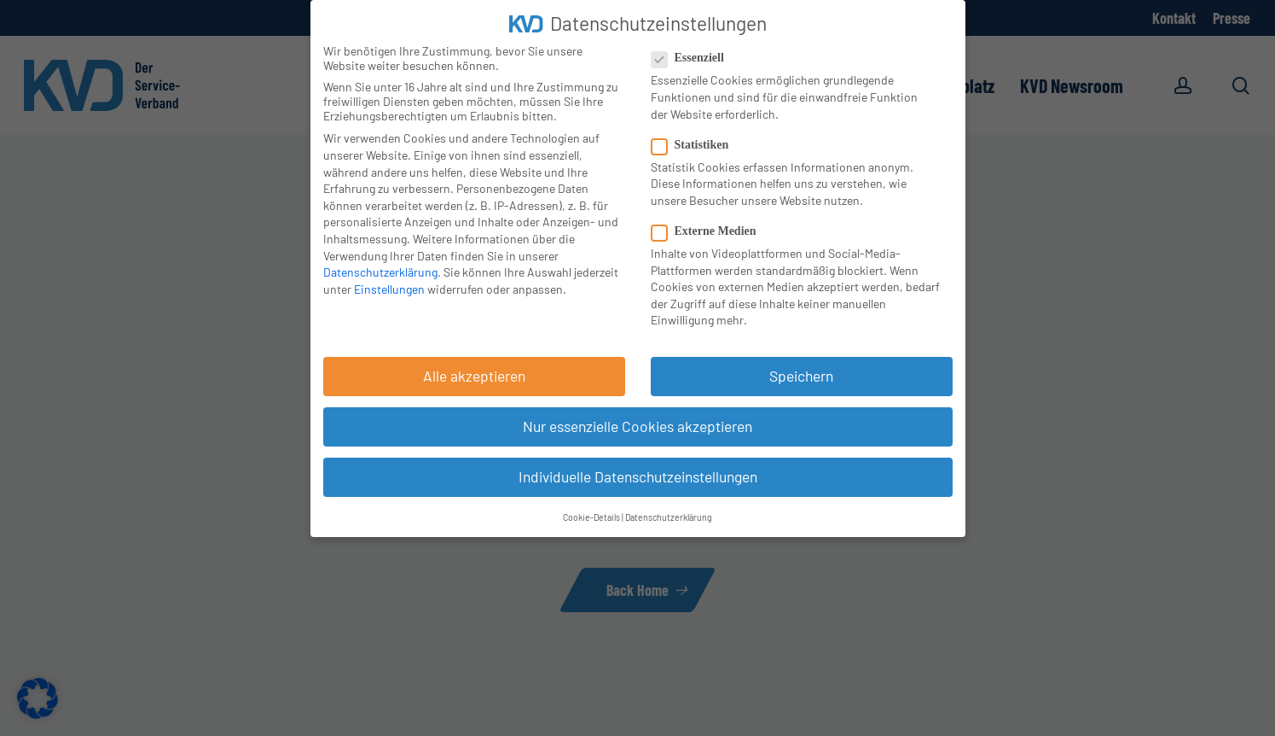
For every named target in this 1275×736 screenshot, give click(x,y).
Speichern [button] (801, 375)
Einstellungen (389, 289)
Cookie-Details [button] (591, 517)
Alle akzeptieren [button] (474, 375)
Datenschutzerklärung (380, 272)
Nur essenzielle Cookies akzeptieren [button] (637, 426)
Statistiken (697, 145)
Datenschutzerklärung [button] (668, 517)
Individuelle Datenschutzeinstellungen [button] (638, 476)
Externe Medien (711, 231)
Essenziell (695, 58)
